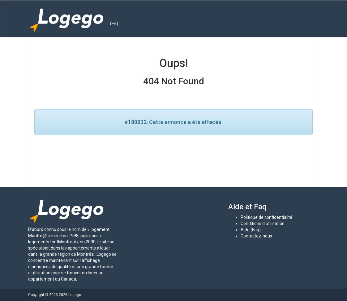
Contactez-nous (256, 235)
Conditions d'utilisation (263, 223)
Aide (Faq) (251, 229)
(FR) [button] (114, 23)
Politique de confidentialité (266, 217)
